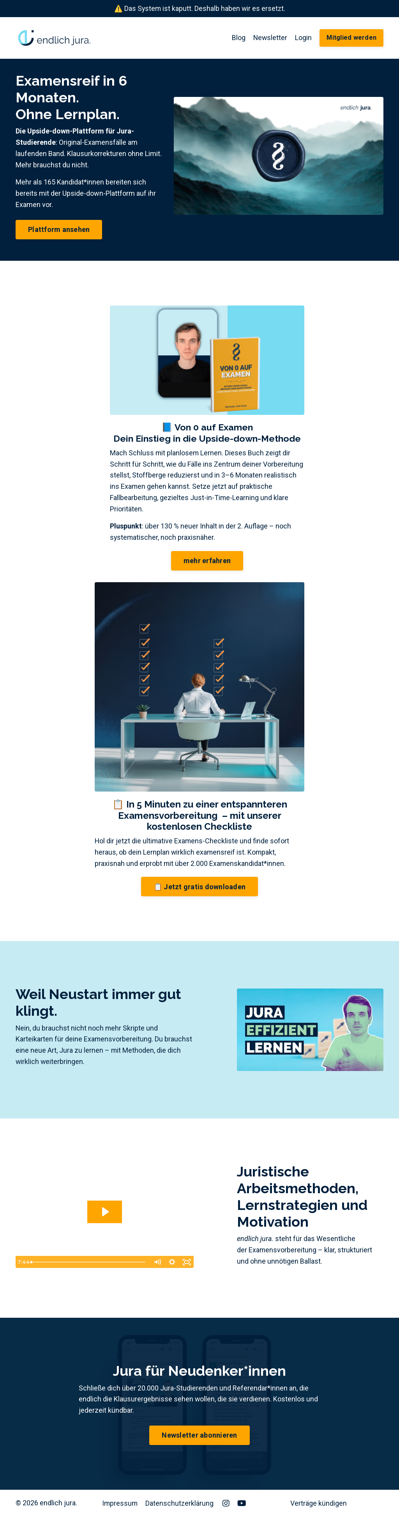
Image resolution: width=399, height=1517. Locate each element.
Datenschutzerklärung (180, 1503)
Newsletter (269, 38)
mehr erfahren (207, 561)
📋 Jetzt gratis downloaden (199, 887)
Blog (237, 38)
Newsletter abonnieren (199, 1436)
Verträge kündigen (318, 1503)
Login (303, 38)
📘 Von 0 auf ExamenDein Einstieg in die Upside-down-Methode (207, 433)
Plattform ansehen (59, 230)
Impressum (120, 1503)
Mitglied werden (351, 38)
